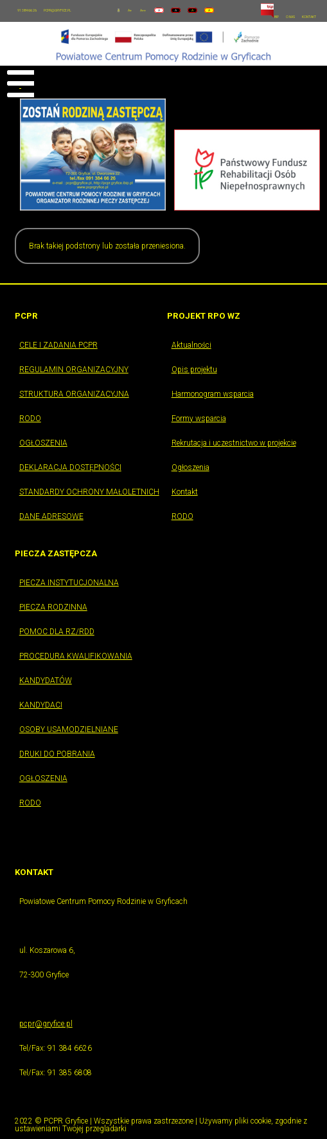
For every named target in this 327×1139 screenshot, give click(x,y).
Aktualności (191, 345)
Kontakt (185, 491)
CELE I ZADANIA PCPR (58, 345)
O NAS (290, 17)
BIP (270, 17)
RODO (30, 418)
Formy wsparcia (199, 418)
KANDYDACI (40, 705)
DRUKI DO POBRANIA (57, 753)
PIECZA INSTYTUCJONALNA (69, 582)
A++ (143, 10)
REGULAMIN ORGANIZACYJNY (73, 369)
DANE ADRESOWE (51, 516)
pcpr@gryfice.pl (46, 1023)
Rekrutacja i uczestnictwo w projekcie (234, 442)
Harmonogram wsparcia (213, 394)
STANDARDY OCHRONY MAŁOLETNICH (89, 491)
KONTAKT (309, 17)
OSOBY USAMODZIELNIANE (68, 729)
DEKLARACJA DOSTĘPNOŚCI (70, 467)
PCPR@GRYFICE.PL (57, 10)
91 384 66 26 (27, 10)
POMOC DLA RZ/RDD (56, 631)
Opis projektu (194, 369)
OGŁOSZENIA (43, 442)
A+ (130, 10)
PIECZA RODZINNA (53, 607)
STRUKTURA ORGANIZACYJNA (74, 394)
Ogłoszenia (190, 467)
